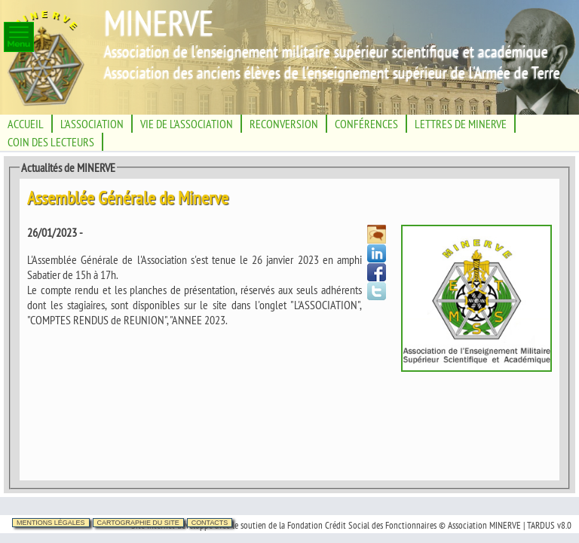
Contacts (209, 522)
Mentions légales (51, 522)
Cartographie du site (138, 522)
